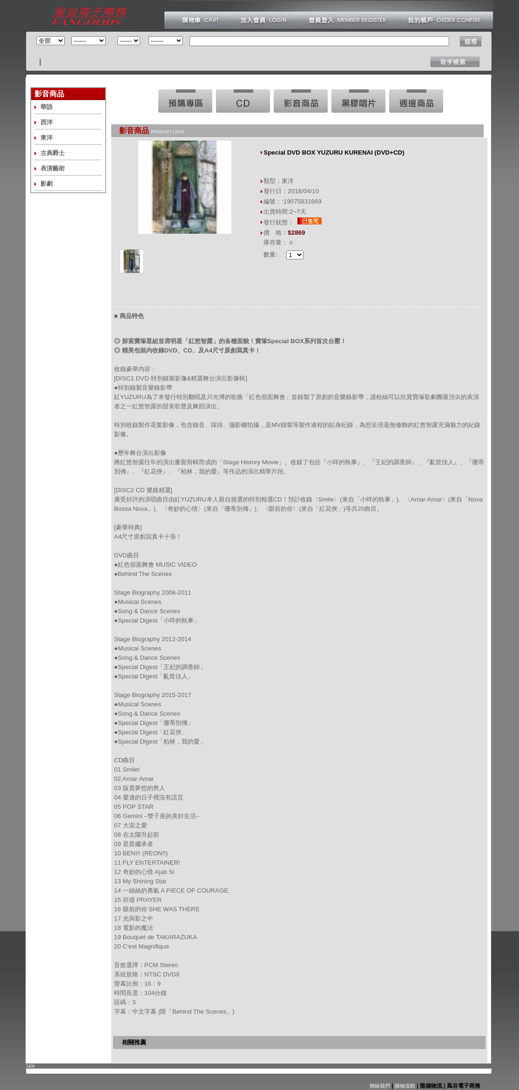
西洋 (46, 122)
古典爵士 (52, 152)
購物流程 (404, 1086)
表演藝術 (52, 168)
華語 (46, 106)
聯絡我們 (380, 1086)
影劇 (46, 183)
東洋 (46, 137)
